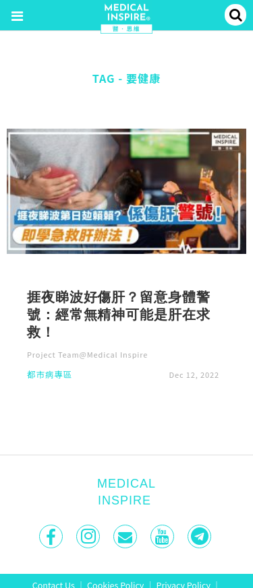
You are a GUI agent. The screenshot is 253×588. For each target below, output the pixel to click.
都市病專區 (49, 375)
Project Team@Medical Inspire (87, 354)
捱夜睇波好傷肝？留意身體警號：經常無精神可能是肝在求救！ (118, 313)
